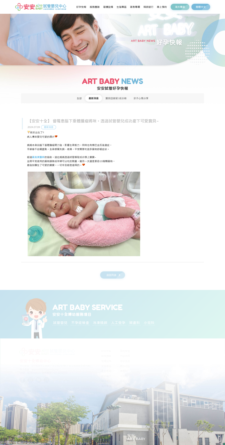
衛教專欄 (135, 7)
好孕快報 (81, 7)
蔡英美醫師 (38, 157)
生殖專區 (122, 7)
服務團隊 (95, 7)
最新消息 (94, 98)
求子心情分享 (140, 98)
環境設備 (108, 7)
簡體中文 (203, 7)
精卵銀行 (148, 7)
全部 (79, 98)
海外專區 (182, 7)
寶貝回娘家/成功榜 (116, 98)
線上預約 (162, 7)
